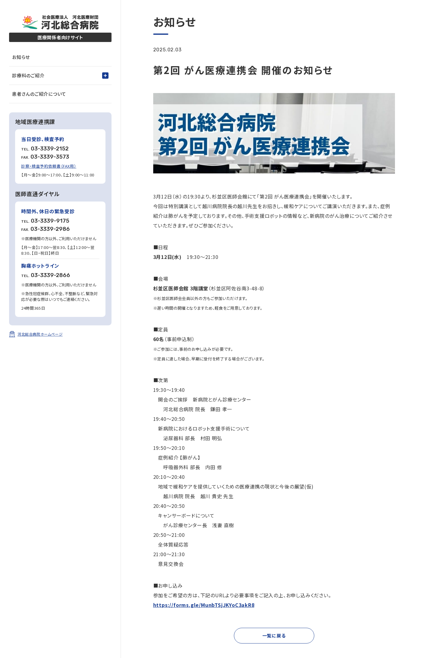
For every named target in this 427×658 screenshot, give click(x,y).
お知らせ (21, 57)
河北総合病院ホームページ (40, 334)
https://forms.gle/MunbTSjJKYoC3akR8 (203, 604)
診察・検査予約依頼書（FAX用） (48, 166)
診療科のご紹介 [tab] (28, 75)
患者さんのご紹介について (39, 94)
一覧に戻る (274, 635)
